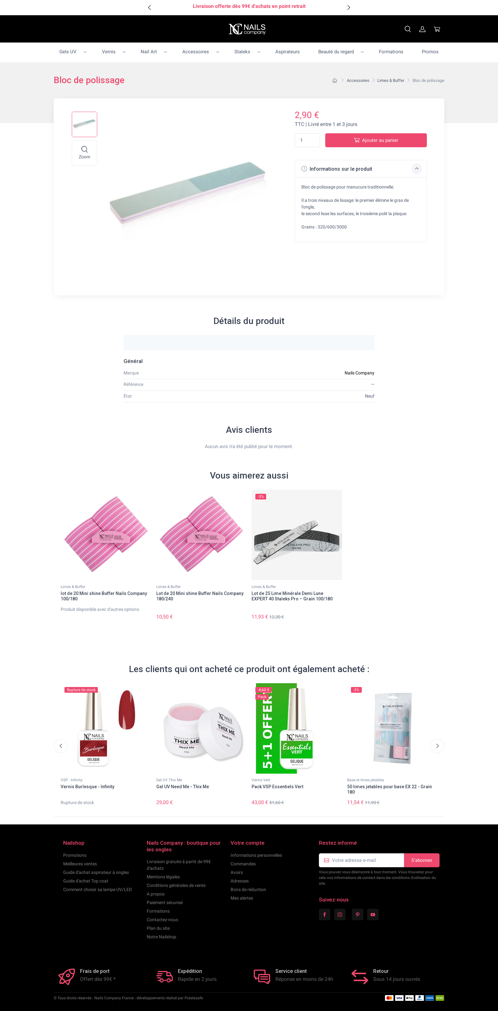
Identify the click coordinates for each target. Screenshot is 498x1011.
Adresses (240, 880)
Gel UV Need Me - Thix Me (182, 787)
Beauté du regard (336, 52)
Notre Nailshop (161, 936)
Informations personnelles (256, 855)
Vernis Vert (261, 780)
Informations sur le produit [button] (361, 168)
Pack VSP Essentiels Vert (277, 787)
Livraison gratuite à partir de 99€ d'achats (179, 865)
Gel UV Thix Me (169, 780)
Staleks (242, 52)
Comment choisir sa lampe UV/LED (97, 889)
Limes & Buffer (73, 587)
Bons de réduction (248, 889)
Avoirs (237, 872)
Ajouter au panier (376, 140)
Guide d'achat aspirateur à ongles (96, 872)
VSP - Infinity (72, 780)
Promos (430, 52)
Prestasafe (194, 998)
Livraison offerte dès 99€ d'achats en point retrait (249, 6)
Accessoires (195, 52)
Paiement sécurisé (165, 902)
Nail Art (149, 52)
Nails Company (359, 372)
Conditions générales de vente (176, 885)
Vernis (109, 52)
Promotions (74, 855)
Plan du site (158, 928)
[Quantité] (307, 140)
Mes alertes (242, 898)
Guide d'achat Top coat (85, 880)
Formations (391, 52)
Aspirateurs (287, 52)
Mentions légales (163, 876)
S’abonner (421, 860)
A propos (156, 893)
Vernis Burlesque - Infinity (87, 787)
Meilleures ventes (80, 863)
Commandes (243, 863)
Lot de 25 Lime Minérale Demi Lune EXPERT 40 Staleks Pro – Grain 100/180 (292, 596)
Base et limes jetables (365, 780)
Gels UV (68, 52)
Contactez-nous (162, 919)
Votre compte (248, 843)
